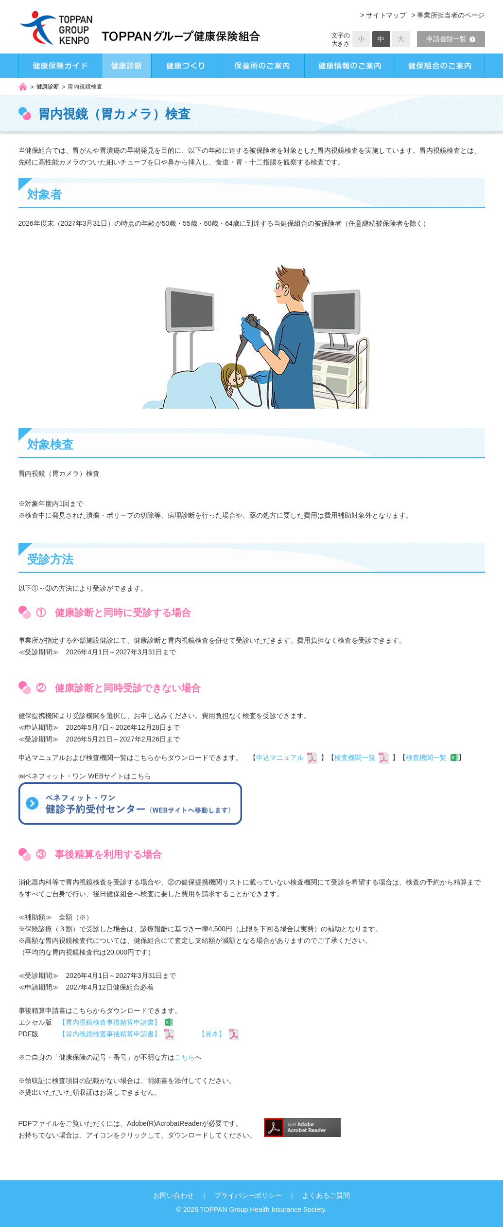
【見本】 (211, 1034)
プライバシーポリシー (248, 1195)
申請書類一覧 (451, 39)
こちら (184, 1057)
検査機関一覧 (354, 757)
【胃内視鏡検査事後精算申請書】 (110, 1022)
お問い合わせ (173, 1195)
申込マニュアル (280, 757)
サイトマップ (386, 15)
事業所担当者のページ (451, 15)
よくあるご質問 (326, 1195)
